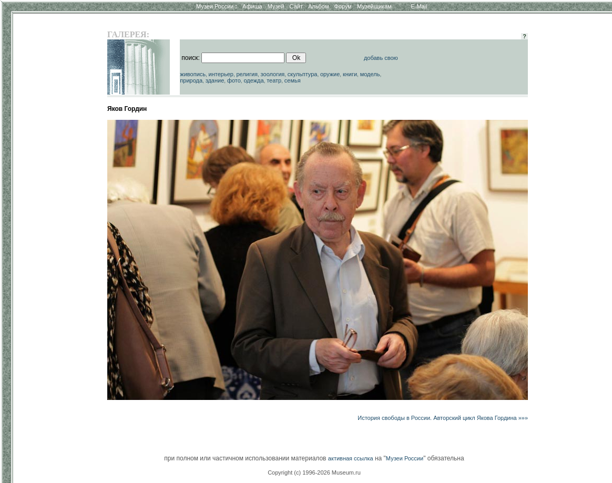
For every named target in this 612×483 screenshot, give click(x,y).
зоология (273, 74)
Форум (342, 6)
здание (215, 80)
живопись (193, 74)
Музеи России (216, 6)
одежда (253, 80)
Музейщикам (374, 6)
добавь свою (381, 58)
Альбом (318, 6)
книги (350, 74)
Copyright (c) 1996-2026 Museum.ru (314, 472)
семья (292, 80)
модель (370, 74)
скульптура (303, 74)
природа (191, 80)
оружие (330, 74)
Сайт (296, 6)
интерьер (221, 74)
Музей (276, 6)
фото (234, 80)
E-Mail (419, 6)
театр (274, 80)
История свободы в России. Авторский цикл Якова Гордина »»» (443, 418)
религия (247, 74)
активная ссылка (350, 458)
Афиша (252, 6)
